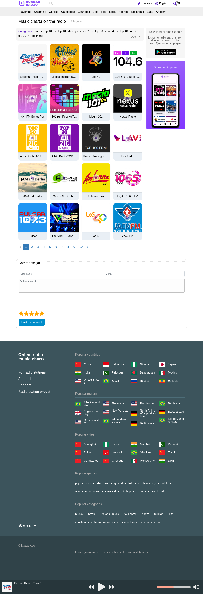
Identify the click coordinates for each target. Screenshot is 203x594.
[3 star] (31, 313)
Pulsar (33, 236)
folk (130, 483)
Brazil (115, 380)
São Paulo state (92, 404)
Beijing (88, 452)
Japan (172, 364)
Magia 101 (96, 116)
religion (159, 513)
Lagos (116, 444)
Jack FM (127, 236)
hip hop (126, 491)
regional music (110, 513)
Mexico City (147, 460)
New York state (120, 412)
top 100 (48, 31)
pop (77, 483)
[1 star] (21, 313)
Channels (40, 11)
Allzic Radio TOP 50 (32, 156)
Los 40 (96, 76)
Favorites (25, 11)
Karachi (173, 444)
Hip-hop (123, 11)
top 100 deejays (68, 31)
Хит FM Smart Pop (33, 116)
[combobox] (88, 3)
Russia (144, 380)
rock (88, 483)
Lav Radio (127, 156)
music (79, 513)
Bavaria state (176, 411)
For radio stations (32, 372)
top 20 (86, 31)
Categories (68, 11)
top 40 (111, 31)
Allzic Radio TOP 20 (64, 156)
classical (110, 491)
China (87, 364)
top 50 (22, 35)
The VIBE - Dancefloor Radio (64, 236)
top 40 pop (127, 31)
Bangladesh (147, 372)
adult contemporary (87, 491)
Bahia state (175, 403)
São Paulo (146, 452)
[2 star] (26, 313)
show (145, 513)
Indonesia (118, 364)
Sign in (178, 3)
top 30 (99, 31)
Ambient (161, 11)
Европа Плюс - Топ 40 (32, 76)
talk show (130, 513)
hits (171, 513)
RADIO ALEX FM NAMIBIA (64, 196)
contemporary (147, 483)
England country (91, 413)
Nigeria (144, 364)
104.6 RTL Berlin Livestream (127, 76)
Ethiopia (173, 380)
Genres (53, 11)
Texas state (119, 403)
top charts (37, 35)
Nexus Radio (128, 116)
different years (130, 522)
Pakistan (117, 372)
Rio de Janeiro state (176, 420)
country (141, 491)
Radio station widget (34, 391)
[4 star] (36, 313)
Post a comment (31, 322)
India (87, 372)
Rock (112, 11)
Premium (147, 3)
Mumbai (145, 444)
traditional (157, 491)
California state (92, 422)
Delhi (171, 460)
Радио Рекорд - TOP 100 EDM (96, 156)
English (163, 3)
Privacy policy (109, 552)
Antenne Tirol (96, 196)
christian (80, 522)
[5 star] (41, 313)
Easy (150, 11)
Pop (103, 11)
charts (148, 522)
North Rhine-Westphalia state (148, 413)
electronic (103, 483)
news (91, 513)
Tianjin (172, 452)
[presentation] (46, 301)
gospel (118, 483)
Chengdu (117, 460)
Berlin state (147, 423)
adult (164, 483)
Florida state (147, 403)
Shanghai (90, 444)
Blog (95, 11)
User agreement (85, 552)
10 (81, 246)
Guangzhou (91, 460)
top (37, 31)
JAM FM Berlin (32, 196)
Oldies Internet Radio (64, 76)
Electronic (137, 11)
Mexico (172, 372)
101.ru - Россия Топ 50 (64, 116)
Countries (84, 11)
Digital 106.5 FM (127, 196)
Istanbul (117, 452)
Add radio (26, 379)
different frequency (103, 522)
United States (91, 381)
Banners (25, 385)
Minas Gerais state (119, 421)
